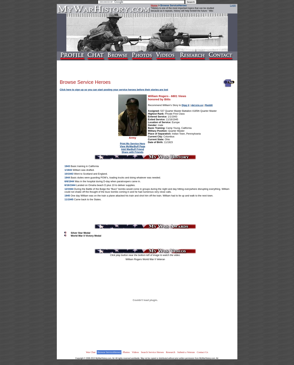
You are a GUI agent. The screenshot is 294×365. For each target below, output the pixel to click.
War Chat (90, 352)
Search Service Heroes (152, 352)
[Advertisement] (89, 118)
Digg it (185, 105)
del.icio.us (197, 105)
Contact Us (202, 352)
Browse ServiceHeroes (109, 352)
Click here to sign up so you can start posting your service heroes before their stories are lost (114, 89)
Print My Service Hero (132, 143)
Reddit (209, 105)
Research (170, 352)
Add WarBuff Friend (132, 149)
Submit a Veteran (186, 352)
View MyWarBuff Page (132, 146)
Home (154, 5)
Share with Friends (132, 152)
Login (233, 5)
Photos (126, 352)
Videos (135, 352)
